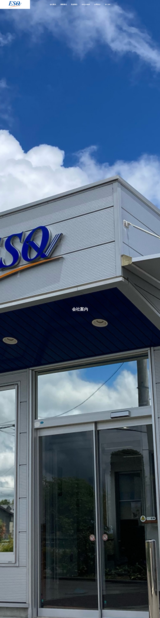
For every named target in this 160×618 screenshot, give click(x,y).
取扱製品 (74, 4)
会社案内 (53, 4)
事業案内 (63, 4)
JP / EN (107, 4)
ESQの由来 (86, 4)
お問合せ (97, 4)
